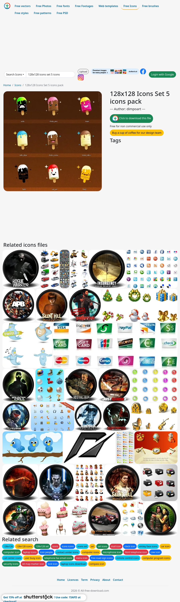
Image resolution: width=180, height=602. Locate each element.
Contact (118, 580)
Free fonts (63, 6)
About (106, 580)
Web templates (108, 6)
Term (84, 580)
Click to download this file (131, 118)
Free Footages (84, 6)
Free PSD (62, 13)
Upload (83, 71)
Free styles (21, 13)
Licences (72, 580)
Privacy (95, 580)
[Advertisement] (90, 42)
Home (7, 85)
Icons (17, 85)
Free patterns (42, 13)
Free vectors (22, 6)
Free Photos (43, 6)
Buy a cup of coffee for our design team (137, 133)
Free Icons (130, 6)
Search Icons (14, 74)
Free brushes (150, 6)
